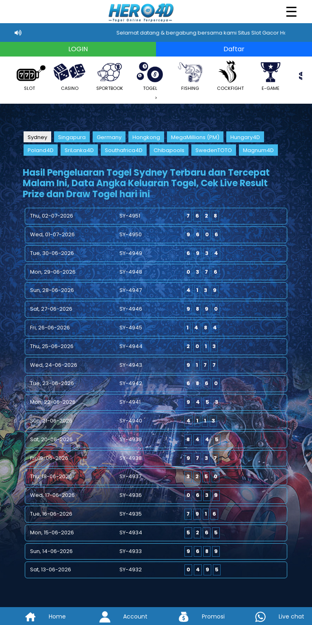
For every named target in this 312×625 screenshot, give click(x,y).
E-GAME (270, 75)
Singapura (72, 137)
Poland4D (41, 150)
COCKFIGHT (230, 75)
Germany (109, 137)
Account (117, 616)
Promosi (195, 616)
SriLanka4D (79, 150)
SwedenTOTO (213, 150)
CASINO (69, 75)
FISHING (190, 75)
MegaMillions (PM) (195, 137)
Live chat (273, 616)
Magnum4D (258, 150)
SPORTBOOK (109, 75)
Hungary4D (245, 137)
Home (39, 616)
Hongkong (146, 137)
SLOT (29, 75)
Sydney (37, 137)
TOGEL (150, 75)
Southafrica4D (124, 150)
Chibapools (169, 150)
